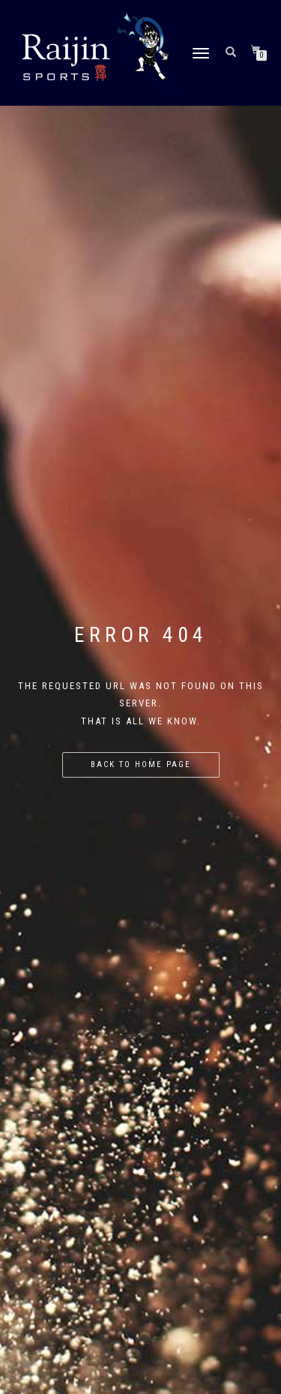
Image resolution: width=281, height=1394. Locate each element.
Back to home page (141, 764)
